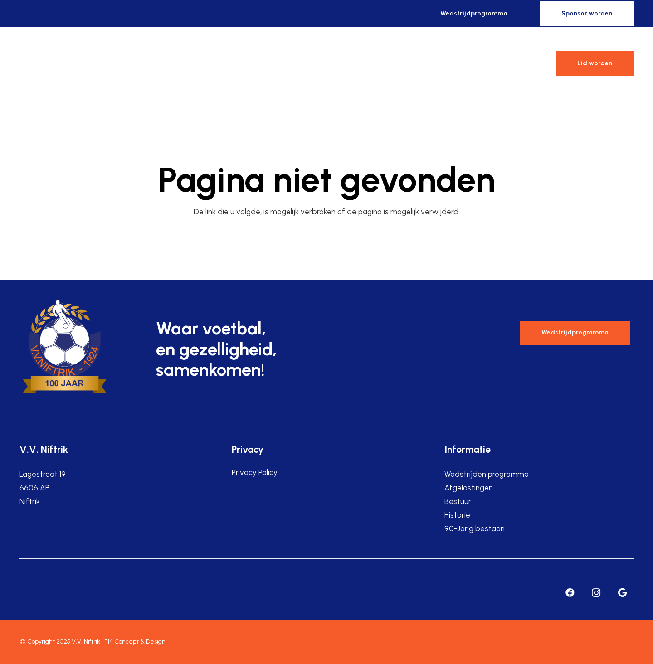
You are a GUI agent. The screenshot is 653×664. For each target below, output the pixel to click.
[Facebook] (570, 593)
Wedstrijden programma (486, 474)
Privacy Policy (255, 472)
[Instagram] (596, 593)
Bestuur (457, 501)
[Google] (622, 593)
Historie (457, 514)
